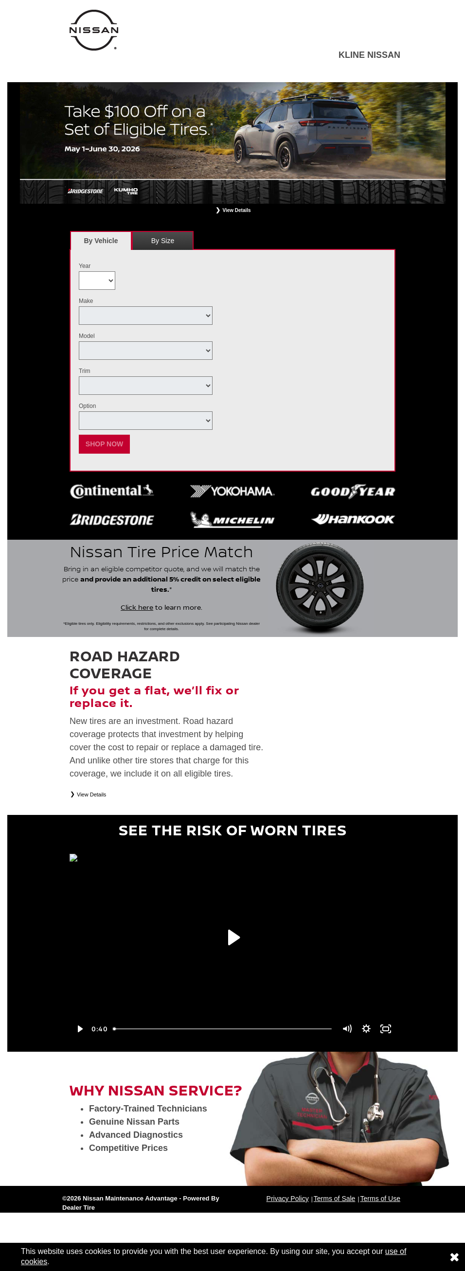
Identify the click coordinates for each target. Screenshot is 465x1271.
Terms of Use (380, 1198)
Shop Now (105, 444)
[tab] (101, 240)
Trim (84, 371)
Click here (137, 608)
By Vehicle (101, 243)
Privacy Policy (288, 1198)
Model (87, 336)
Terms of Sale (335, 1198)
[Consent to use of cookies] (454, 1257)
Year (84, 266)
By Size (162, 241)
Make (86, 301)
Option (87, 406)
